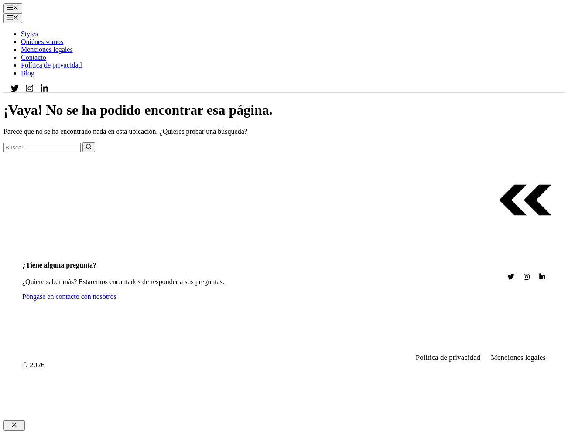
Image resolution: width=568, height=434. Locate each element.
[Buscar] (88, 147)
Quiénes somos (42, 41)
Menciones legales (47, 49)
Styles (29, 33)
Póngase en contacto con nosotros (69, 296)
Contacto (33, 57)
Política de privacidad (51, 65)
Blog (27, 73)
